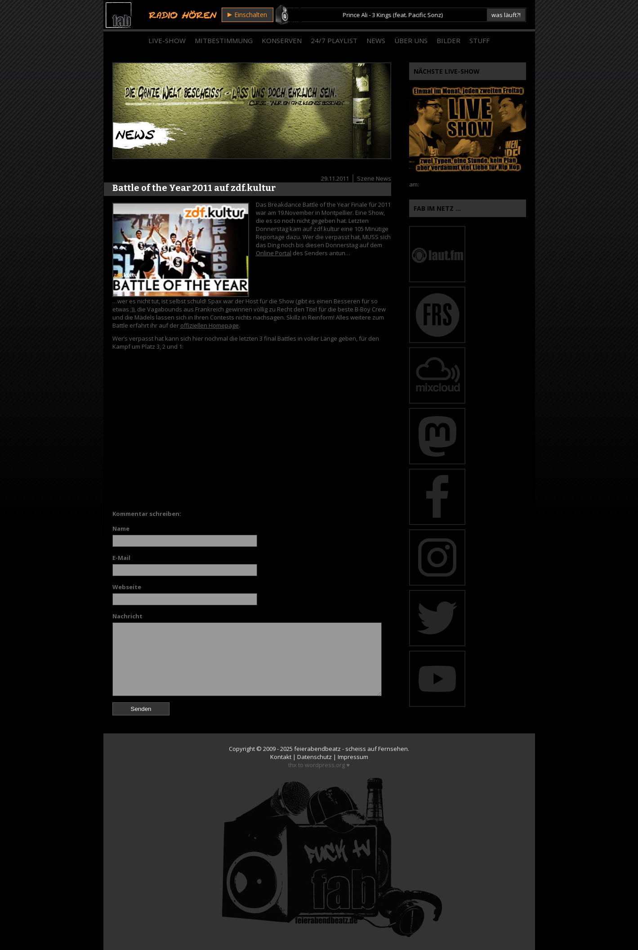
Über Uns (411, 40)
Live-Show (167, 40)
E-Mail (121, 558)
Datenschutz (314, 757)
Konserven (282, 40)
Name (120, 528)
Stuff (479, 40)
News (375, 40)
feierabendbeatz (317, 749)
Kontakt (280, 757)
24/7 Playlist (334, 40)
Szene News (374, 178)
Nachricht (127, 616)
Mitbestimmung (224, 40)
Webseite (126, 587)
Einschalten (247, 14)
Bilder (448, 40)
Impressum (353, 757)
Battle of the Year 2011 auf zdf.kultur (194, 187)
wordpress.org (325, 765)
